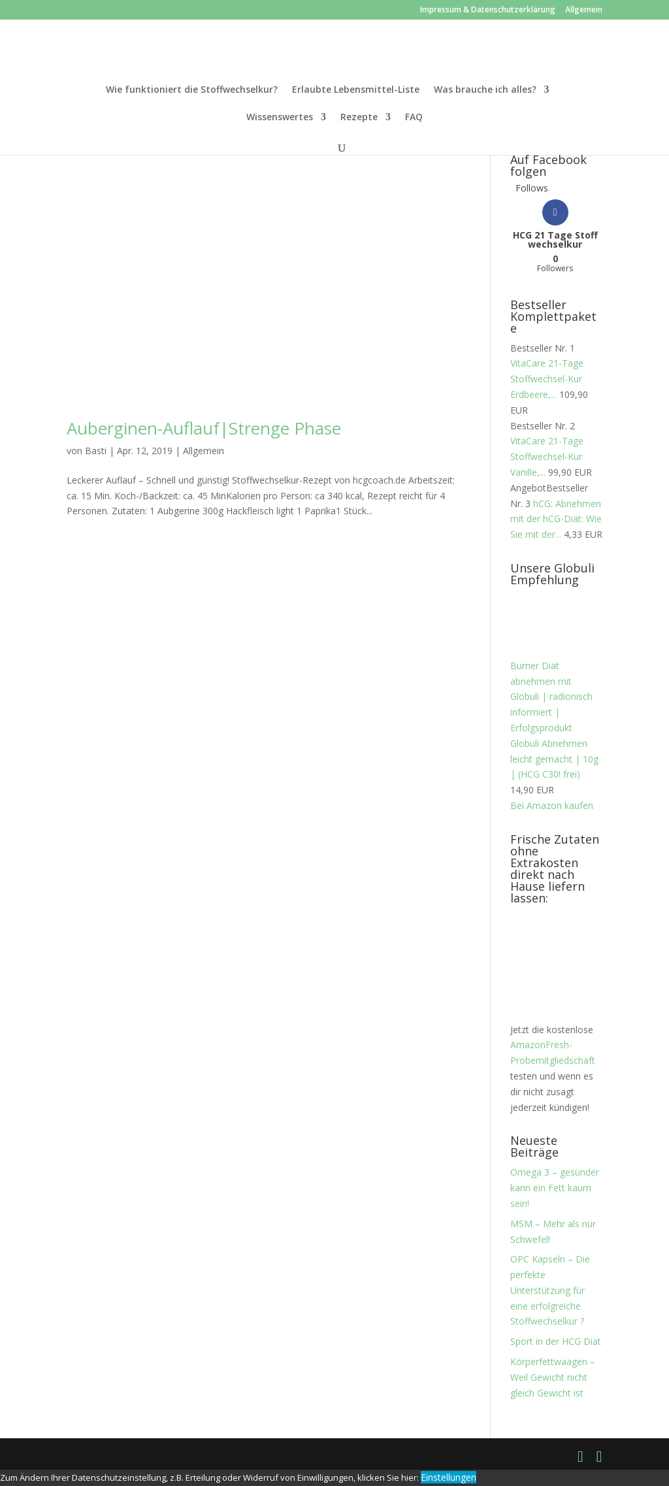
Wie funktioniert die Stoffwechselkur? (192, 90)
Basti (95, 450)
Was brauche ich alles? (485, 90)
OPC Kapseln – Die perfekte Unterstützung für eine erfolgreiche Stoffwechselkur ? (550, 1290)
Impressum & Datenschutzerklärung (487, 10)
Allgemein (583, 10)
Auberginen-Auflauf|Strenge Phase (204, 428)
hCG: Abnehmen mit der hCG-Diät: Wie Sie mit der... (556, 519)
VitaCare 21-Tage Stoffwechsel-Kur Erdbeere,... (546, 379)
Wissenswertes (279, 117)
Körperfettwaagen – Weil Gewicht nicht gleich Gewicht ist (552, 1377)
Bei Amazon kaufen (551, 805)
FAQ (414, 117)
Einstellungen (448, 1477)
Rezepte (359, 117)
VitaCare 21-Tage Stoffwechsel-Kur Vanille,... (546, 456)
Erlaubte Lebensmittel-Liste (355, 90)
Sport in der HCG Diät (555, 1341)
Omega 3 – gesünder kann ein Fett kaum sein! (554, 1188)
